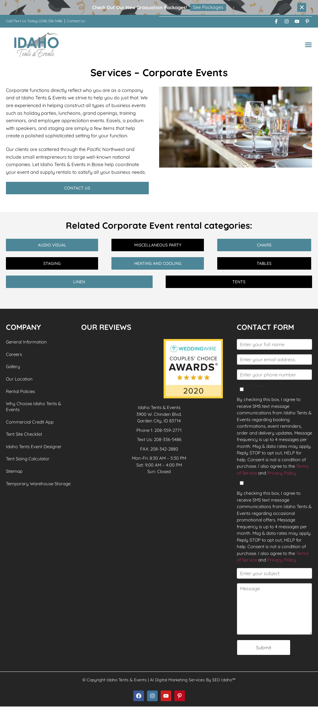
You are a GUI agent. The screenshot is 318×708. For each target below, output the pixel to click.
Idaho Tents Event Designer (34, 447)
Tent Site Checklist (24, 435)
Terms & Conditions (250, 387)
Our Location (19, 379)
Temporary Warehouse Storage (38, 485)
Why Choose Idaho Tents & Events (33, 407)
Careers (14, 354)
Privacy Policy (281, 472)
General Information (26, 342)
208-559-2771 (168, 430)
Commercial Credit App (30, 422)
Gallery (13, 367)
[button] (308, 44)
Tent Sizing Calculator (27, 460)
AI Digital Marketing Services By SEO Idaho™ (193, 681)
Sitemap (14, 472)
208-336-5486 (167, 439)
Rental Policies (20, 391)
